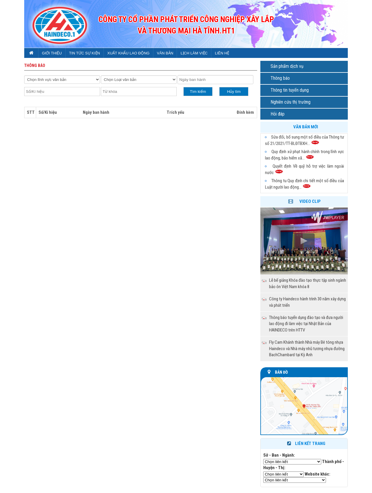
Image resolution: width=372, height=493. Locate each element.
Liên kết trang (305, 443)
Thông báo (280, 78)
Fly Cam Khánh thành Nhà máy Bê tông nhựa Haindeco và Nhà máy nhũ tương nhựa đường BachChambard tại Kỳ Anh (307, 348)
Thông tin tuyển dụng (290, 90)
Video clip (310, 201)
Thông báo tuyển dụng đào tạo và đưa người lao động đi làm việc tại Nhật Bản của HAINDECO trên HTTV (306, 324)
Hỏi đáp (278, 114)
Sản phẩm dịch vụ (287, 66)
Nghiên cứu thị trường (290, 102)
